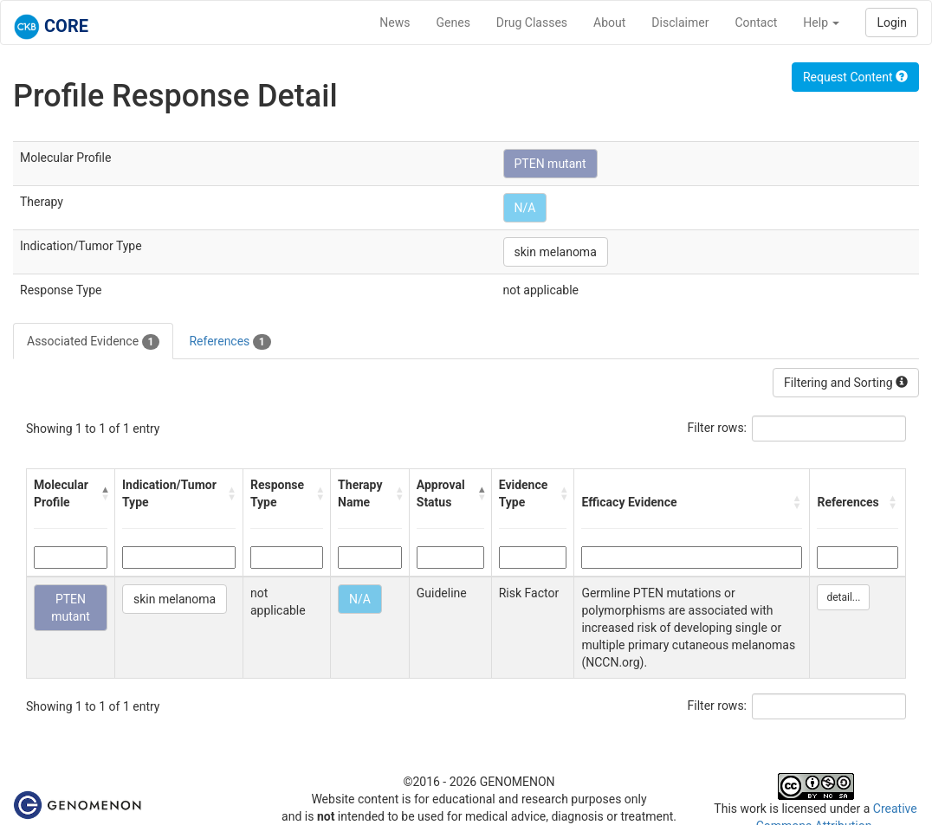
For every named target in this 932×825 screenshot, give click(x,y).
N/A (525, 208)
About (609, 22)
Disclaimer (680, 22)
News (394, 22)
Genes (453, 22)
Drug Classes (531, 22)
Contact (756, 22)
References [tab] (229, 342)
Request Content (855, 77)
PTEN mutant (550, 164)
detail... (843, 597)
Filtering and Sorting (846, 383)
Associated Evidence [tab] (93, 342)
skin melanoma (556, 252)
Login (892, 22)
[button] (103, 493)
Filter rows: (718, 428)
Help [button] (821, 22)
